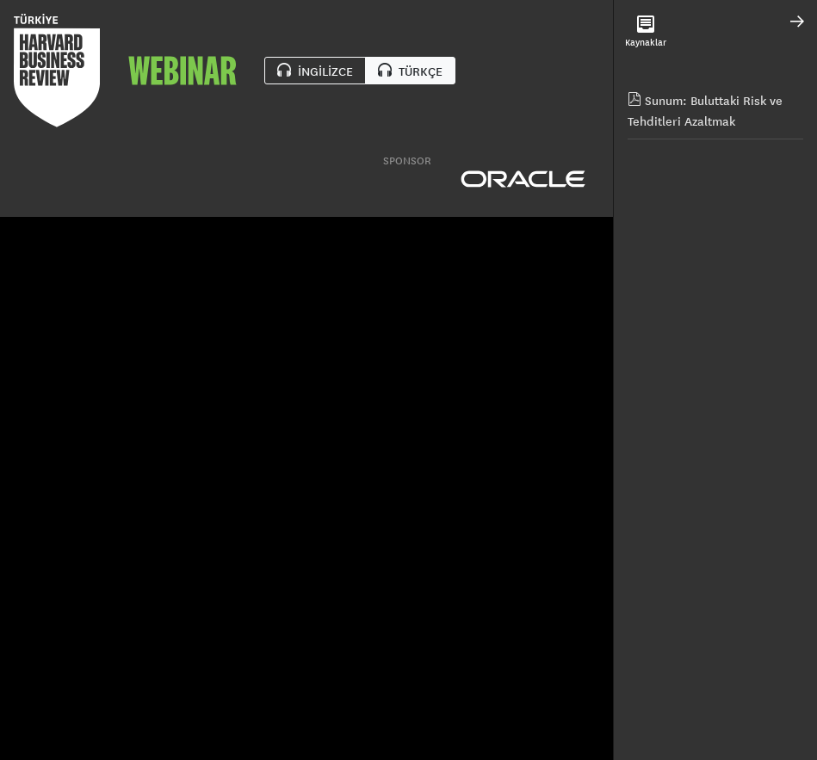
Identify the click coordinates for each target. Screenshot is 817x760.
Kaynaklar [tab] (645, 31)
